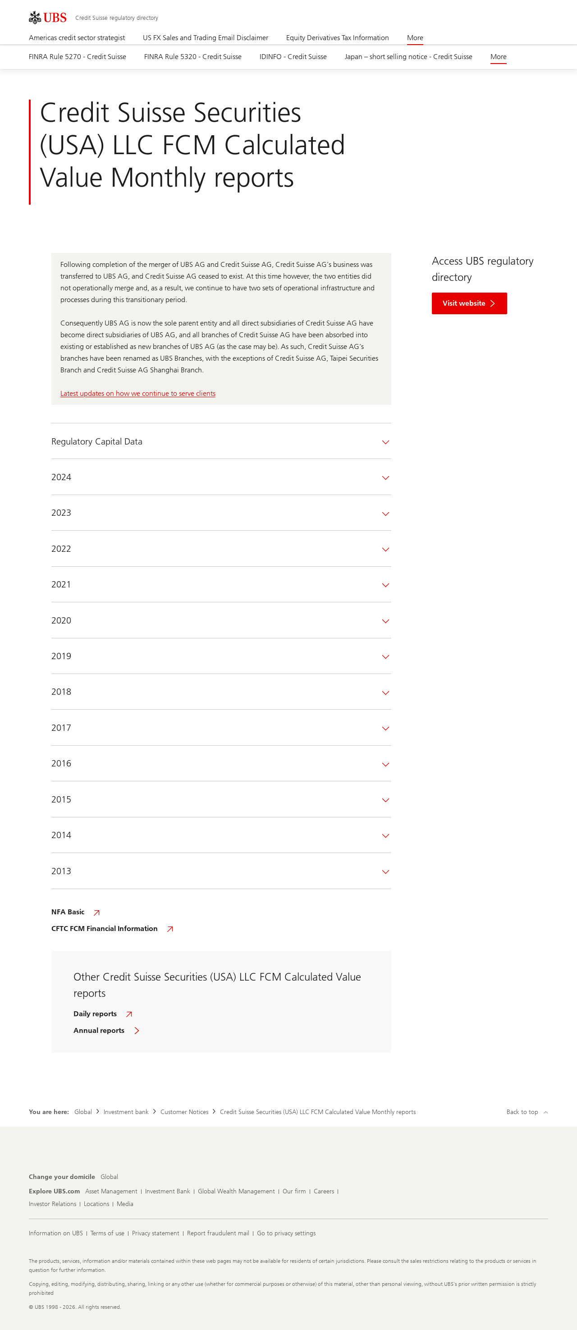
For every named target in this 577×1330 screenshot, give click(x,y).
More (415, 37)
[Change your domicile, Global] (109, 1177)
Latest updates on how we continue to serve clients (137, 393)
